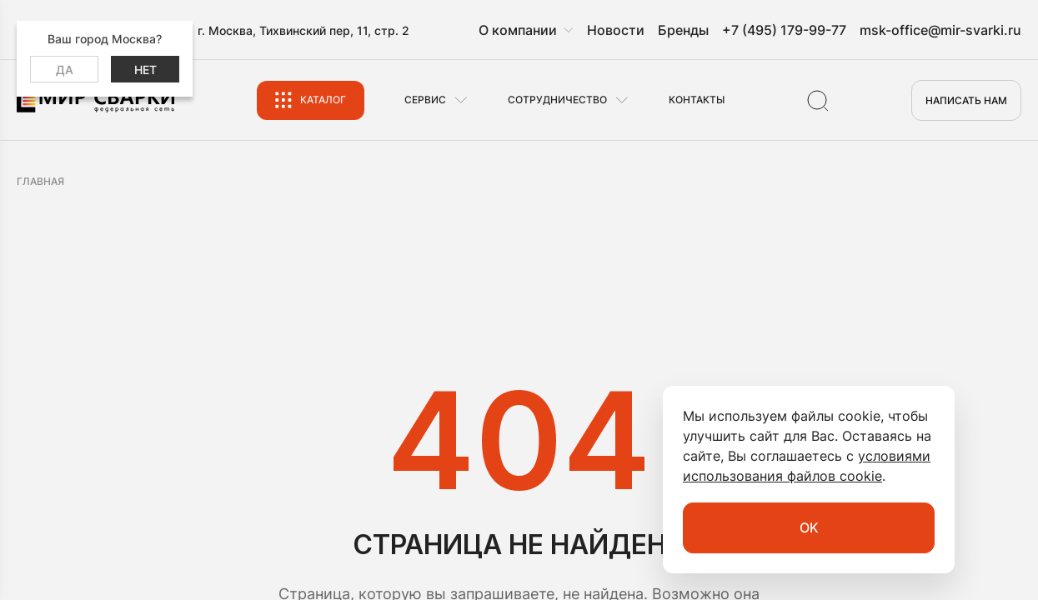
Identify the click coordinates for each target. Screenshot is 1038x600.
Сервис (425, 99)
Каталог (323, 99)
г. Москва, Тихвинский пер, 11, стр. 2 (303, 30)
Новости (615, 30)
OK (809, 527)
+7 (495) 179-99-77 (784, 30)
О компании (518, 30)
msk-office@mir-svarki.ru (940, 30)
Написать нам (966, 100)
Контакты (697, 99)
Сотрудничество (557, 99)
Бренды (683, 30)
